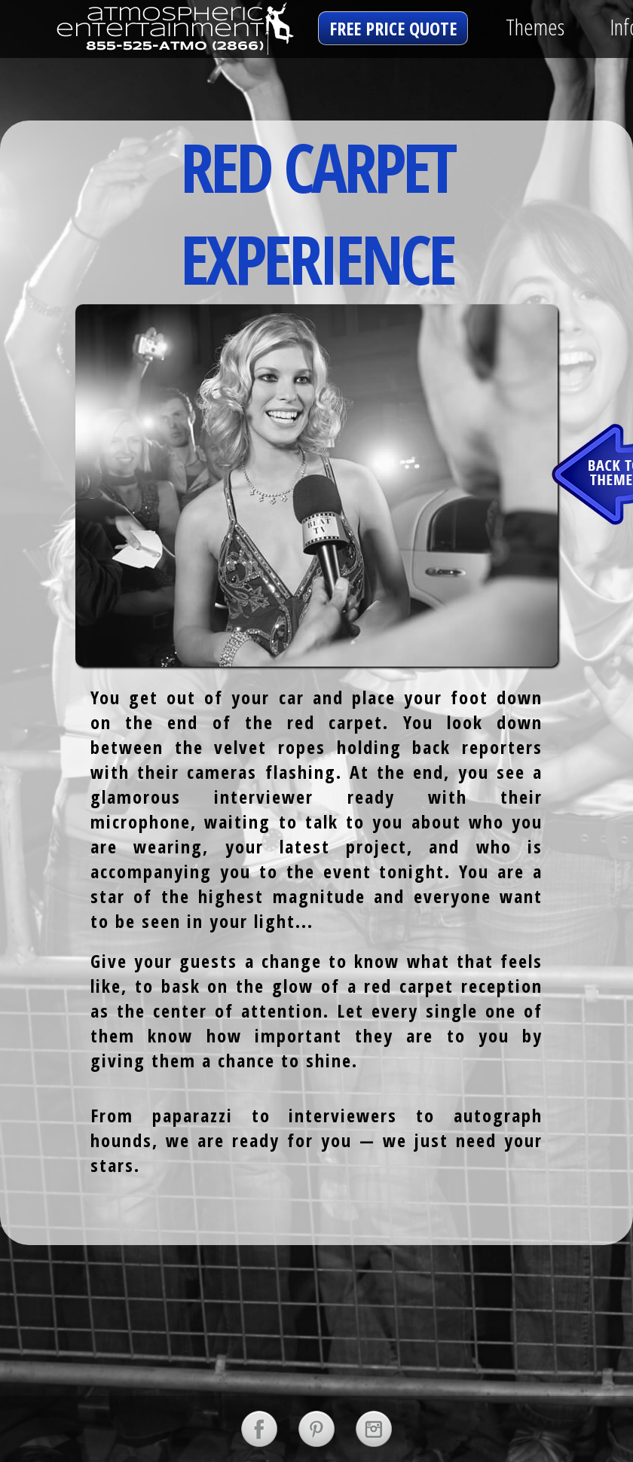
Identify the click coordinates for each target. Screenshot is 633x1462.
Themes (535, 26)
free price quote (393, 28)
